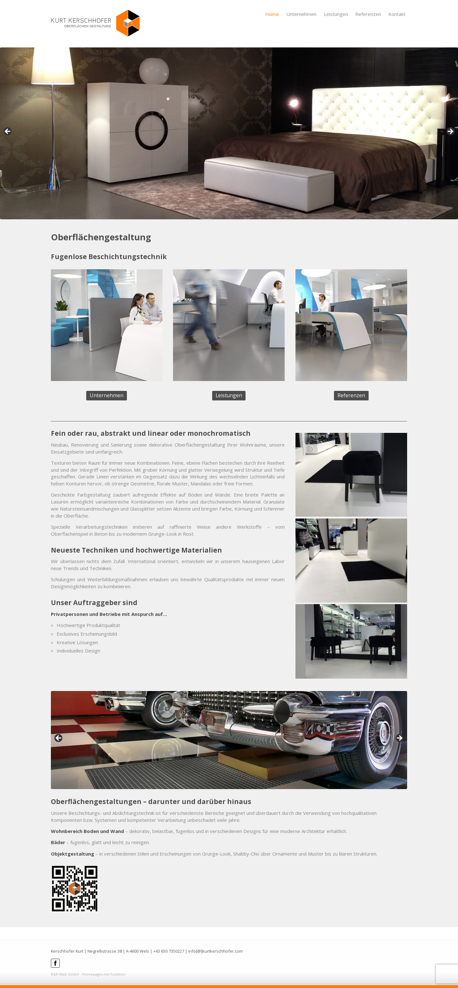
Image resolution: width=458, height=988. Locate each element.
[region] (229, 133)
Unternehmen (301, 14)
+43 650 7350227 (168, 951)
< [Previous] (8, 132)
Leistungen (336, 14)
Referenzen (368, 14)
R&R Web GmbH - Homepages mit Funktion (88, 974)
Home (272, 14)
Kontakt (397, 14)
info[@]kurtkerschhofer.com (215, 951)
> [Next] (450, 132)
